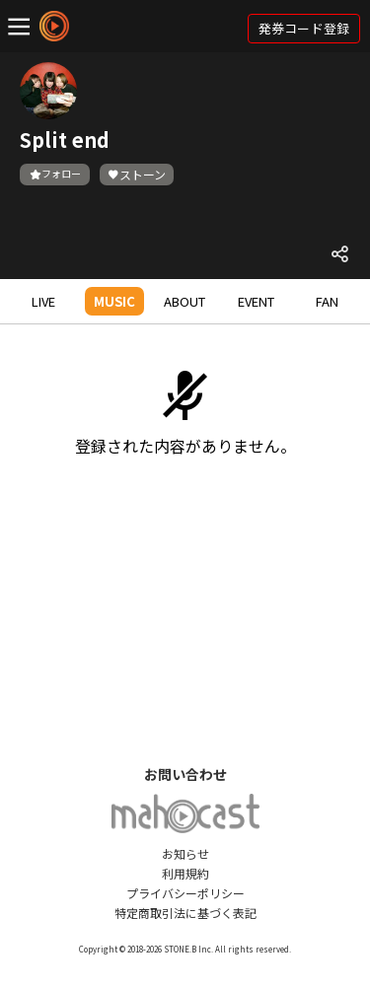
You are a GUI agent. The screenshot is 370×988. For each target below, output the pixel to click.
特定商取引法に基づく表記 (185, 912)
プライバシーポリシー (185, 892)
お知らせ (185, 853)
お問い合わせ (185, 774)
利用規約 (185, 873)
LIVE (43, 301)
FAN (327, 301)
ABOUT (184, 301)
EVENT (256, 301)
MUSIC (114, 301)
